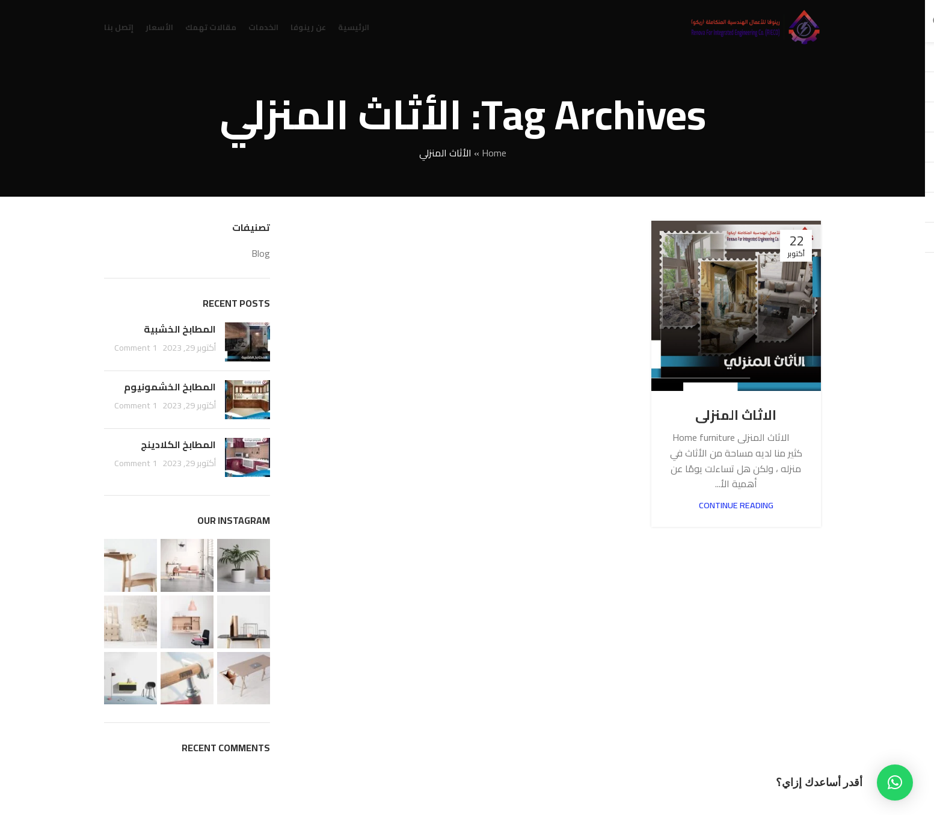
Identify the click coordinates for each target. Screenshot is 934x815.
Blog (260, 253)
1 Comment (135, 347)
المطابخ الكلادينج (178, 444)
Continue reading (736, 505)
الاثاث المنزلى (735, 415)
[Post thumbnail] (247, 341)
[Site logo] (755, 26)
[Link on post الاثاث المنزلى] (736, 305)
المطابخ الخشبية (180, 329)
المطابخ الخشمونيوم (170, 387)
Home (494, 153)
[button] (895, 782)
